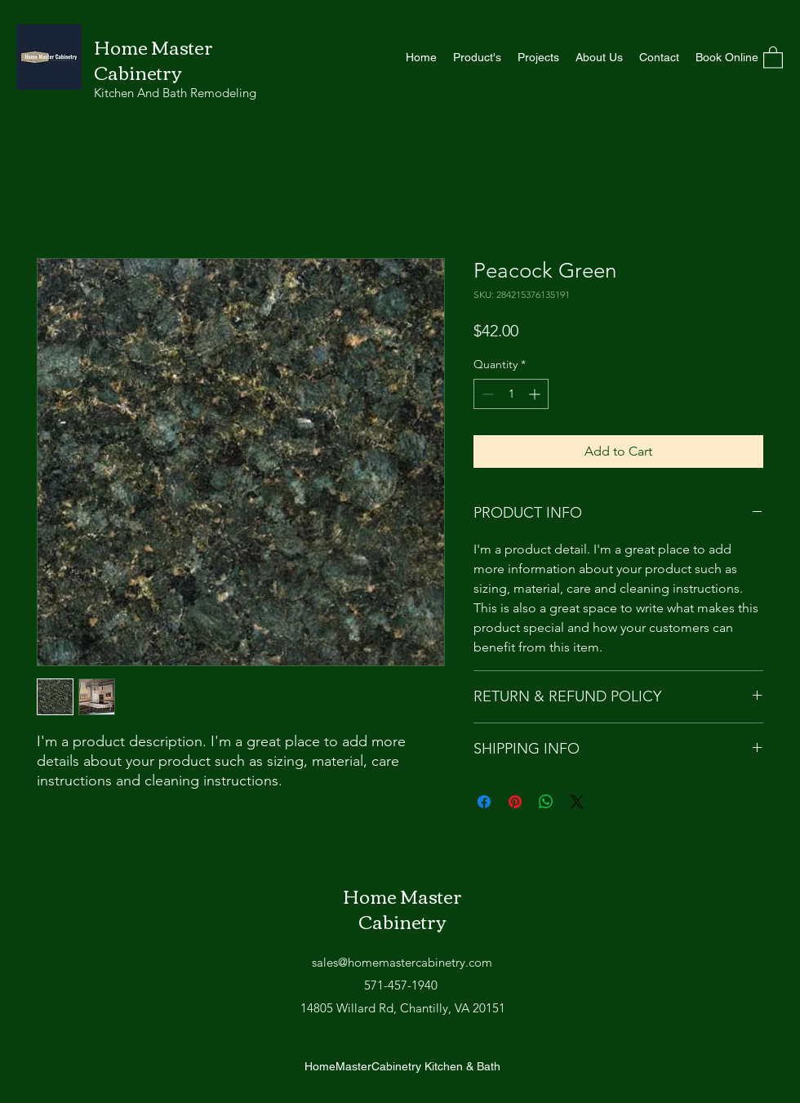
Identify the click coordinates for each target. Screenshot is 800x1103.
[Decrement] (486, 394)
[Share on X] (577, 802)
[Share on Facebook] (484, 802)
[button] (773, 57)
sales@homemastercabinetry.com (402, 962)
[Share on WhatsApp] (546, 802)
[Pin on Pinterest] (515, 802)
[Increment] (536, 394)
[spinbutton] (511, 394)
